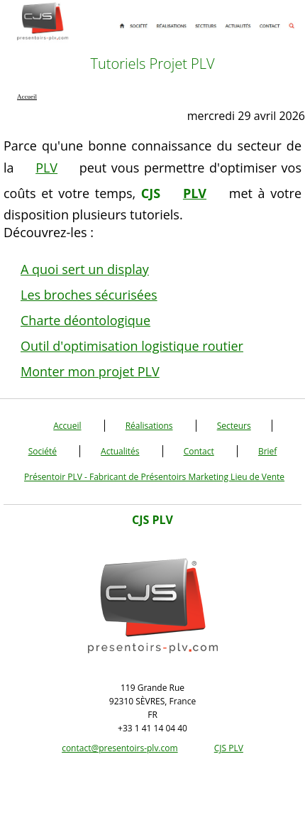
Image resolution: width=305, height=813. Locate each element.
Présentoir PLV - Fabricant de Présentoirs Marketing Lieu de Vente (154, 477)
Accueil (67, 426)
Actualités (120, 451)
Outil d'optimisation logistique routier (132, 345)
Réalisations (149, 426)
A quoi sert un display (85, 269)
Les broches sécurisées (89, 294)
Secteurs (234, 426)
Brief (267, 451)
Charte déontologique (85, 320)
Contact (199, 451)
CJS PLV (228, 748)
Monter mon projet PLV (90, 371)
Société (42, 451)
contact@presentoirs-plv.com (119, 748)
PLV (46, 167)
